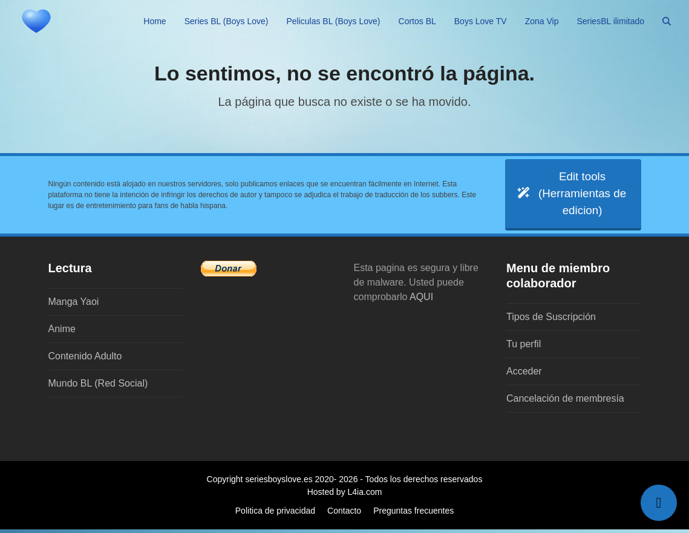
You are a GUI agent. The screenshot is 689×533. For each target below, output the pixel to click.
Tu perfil (523, 347)
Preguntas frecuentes (413, 514)
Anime (62, 332)
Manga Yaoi (73, 305)
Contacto (344, 514)
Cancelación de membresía (565, 402)
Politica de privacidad (275, 514)
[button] (666, 21)
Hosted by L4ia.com (344, 495)
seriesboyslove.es (278, 483)
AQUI (421, 300)
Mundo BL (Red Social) (98, 387)
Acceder (524, 375)
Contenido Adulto (85, 360)
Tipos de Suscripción (551, 320)
